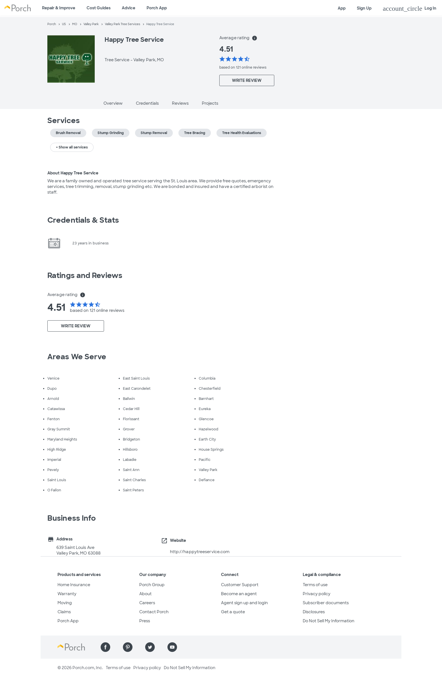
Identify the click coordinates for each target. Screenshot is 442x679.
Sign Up (364, 8)
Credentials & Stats (83, 220)
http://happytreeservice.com (200, 551)
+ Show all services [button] (72, 147)
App (342, 8)
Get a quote (233, 611)
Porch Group (152, 584)
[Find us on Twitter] (150, 647)
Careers (147, 602)
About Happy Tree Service (72, 173)
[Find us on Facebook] (105, 647)
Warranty (67, 593)
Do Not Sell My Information (328, 620)
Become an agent (239, 593)
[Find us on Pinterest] (127, 647)
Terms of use (315, 584)
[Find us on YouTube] (172, 647)
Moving (65, 602)
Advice (128, 7)
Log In (409, 8)
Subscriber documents (326, 602)
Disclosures (314, 611)
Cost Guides (99, 7)
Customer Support (239, 584)
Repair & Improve (58, 7)
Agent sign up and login (244, 602)
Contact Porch (154, 611)
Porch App (157, 7)
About (145, 593)
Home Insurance (74, 584)
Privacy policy (316, 593)
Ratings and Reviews (84, 275)
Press (144, 620)
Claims (64, 611)
